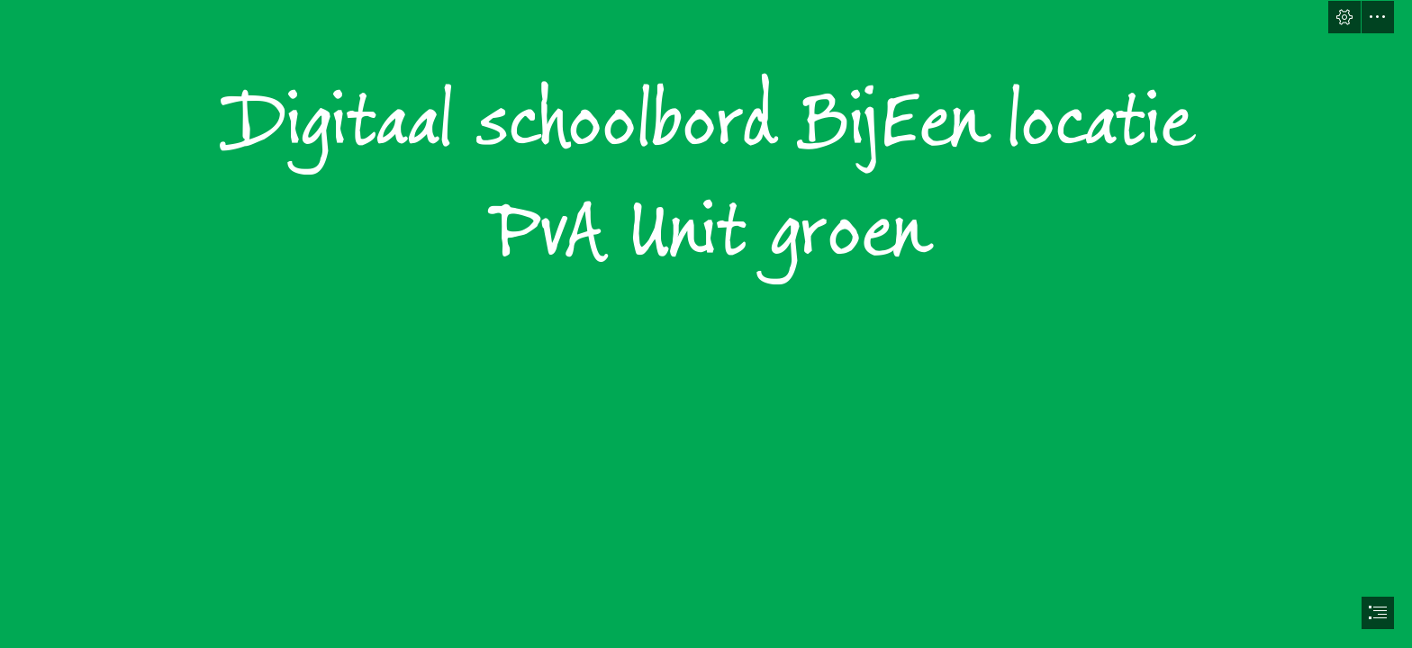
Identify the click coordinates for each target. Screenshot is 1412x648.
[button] (1344, 17)
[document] (706, 324)
